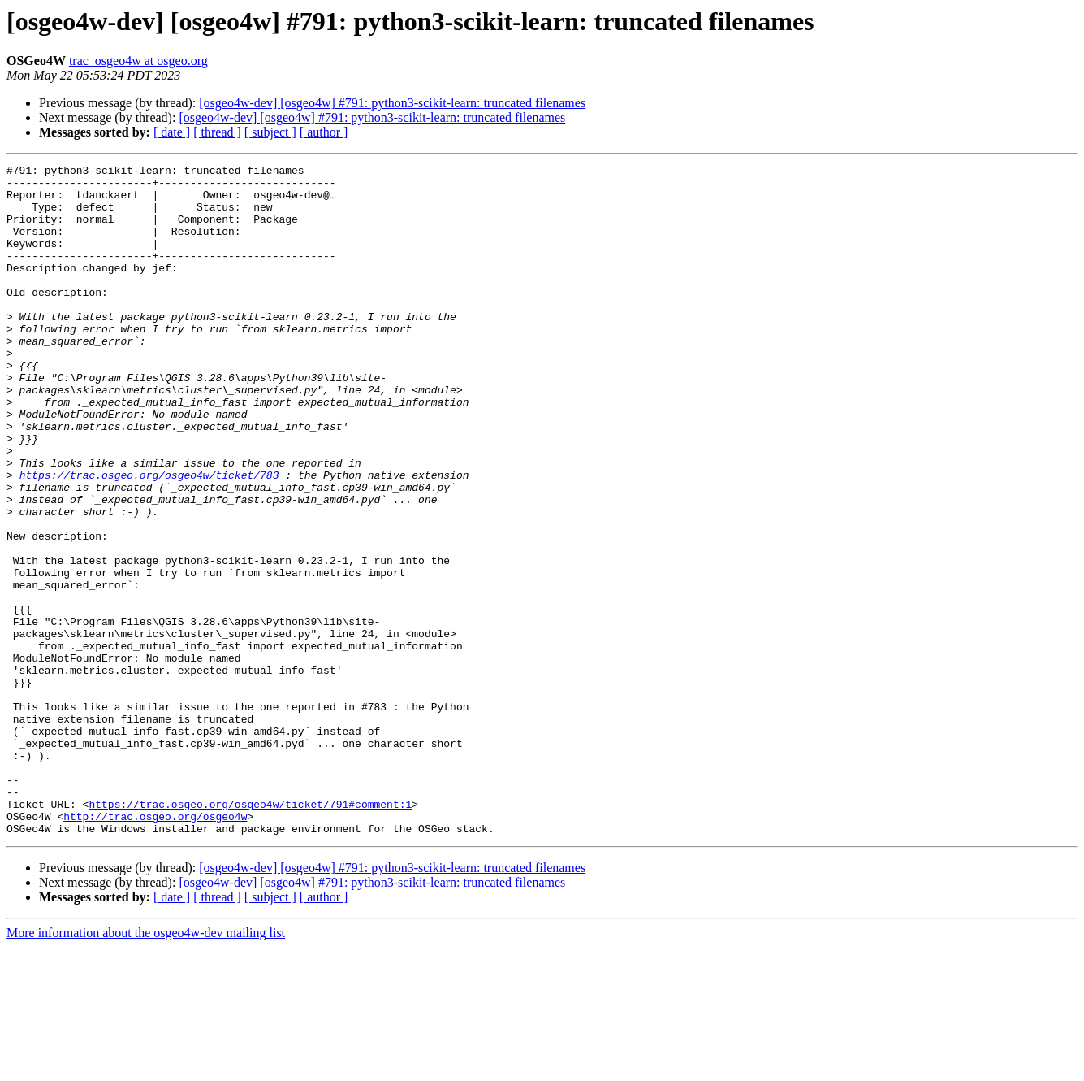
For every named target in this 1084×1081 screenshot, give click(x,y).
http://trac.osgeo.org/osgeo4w (155, 947)
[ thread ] (217, 132)
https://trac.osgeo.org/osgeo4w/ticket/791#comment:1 (250, 933)
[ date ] (171, 132)
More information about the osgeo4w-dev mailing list (145, 1067)
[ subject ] (270, 132)
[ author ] (324, 132)
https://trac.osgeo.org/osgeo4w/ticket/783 (149, 538)
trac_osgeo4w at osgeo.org (138, 60)
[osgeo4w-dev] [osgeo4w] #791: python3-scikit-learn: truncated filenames (392, 103)
